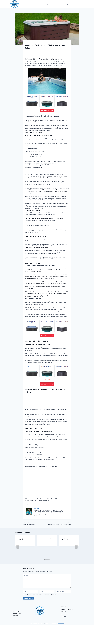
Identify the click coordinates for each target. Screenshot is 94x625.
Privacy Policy (15, 613)
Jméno (26, 589)
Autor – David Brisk (16, 609)
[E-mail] (47, 589)
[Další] (76, 545)
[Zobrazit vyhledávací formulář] (47, 4)
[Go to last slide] (17, 545)
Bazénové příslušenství (78, 4)
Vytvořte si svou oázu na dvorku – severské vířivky (59, 521)
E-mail (42, 589)
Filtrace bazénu (64, 613)
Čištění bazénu (64, 611)
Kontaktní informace (16, 611)
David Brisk (28, 50)
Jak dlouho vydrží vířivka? (34, 521)
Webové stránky (60, 589)
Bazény (66, 4)
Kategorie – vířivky (29, 502)
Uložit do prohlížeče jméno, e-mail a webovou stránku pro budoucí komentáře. (40, 593)
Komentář (26, 573)
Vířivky (70, 4)
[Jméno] (30, 589)
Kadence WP (61, 621)
